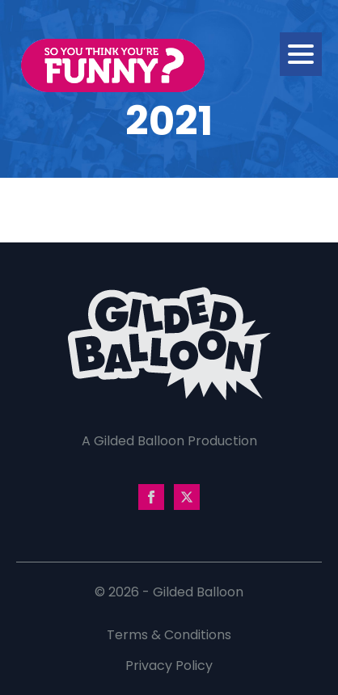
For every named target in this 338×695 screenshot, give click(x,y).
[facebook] (151, 497)
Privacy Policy (169, 665)
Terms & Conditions (169, 635)
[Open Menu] (301, 54)
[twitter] (187, 497)
